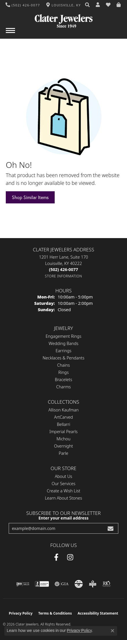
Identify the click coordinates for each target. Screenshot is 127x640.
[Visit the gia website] (62, 584)
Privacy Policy (21, 613)
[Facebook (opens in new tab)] (56, 557)
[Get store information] (63, 276)
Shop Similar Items (30, 197)
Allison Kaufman (63, 410)
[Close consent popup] (112, 630)
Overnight (63, 446)
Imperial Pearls (63, 431)
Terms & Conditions (55, 613)
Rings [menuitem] (63, 372)
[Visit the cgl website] (78, 584)
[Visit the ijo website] (22, 584)
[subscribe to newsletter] (110, 528)
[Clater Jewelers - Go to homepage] (64, 19)
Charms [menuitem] (63, 386)
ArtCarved (63, 417)
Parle (63, 453)
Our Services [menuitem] (63, 483)
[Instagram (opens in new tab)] (70, 557)
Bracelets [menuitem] (63, 379)
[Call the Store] (63, 269)
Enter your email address (63, 518)
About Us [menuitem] (63, 476)
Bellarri (63, 424)
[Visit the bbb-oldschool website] (92, 584)
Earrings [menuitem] (63, 350)
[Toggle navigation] (10, 33)
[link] (23, 5)
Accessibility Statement (98, 613)
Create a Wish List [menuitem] (63, 491)
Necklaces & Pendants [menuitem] (63, 358)
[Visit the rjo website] (106, 584)
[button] (87, 5)
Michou (63, 438)
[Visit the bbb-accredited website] (42, 584)
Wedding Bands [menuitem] (63, 343)
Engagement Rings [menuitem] (63, 336)
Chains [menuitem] (63, 365)
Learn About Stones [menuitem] (63, 498)
